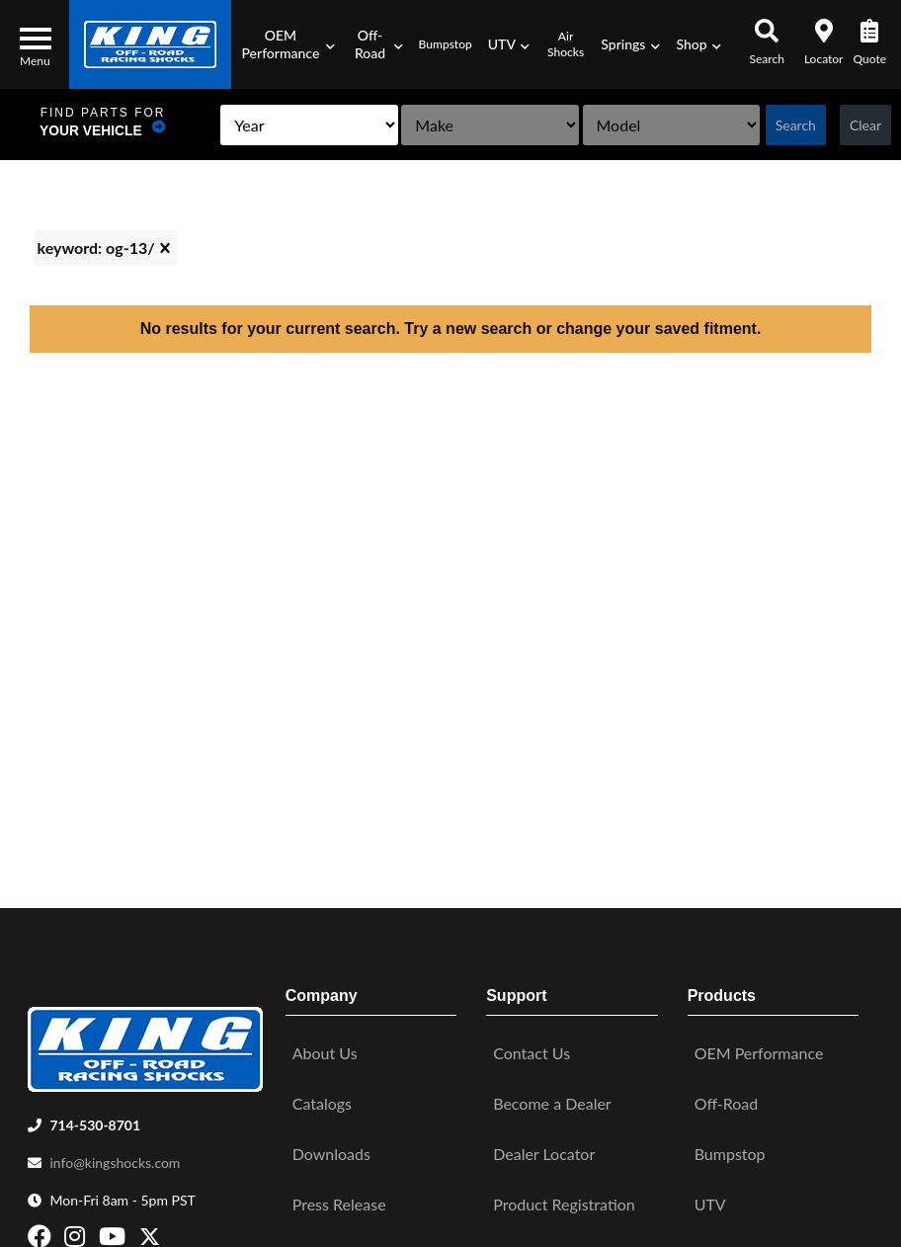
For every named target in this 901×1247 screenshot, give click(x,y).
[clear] (165, 248)
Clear (863, 125)
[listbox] (284, 125)
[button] (287, 44)
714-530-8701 (94, 1120)
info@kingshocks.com (114, 1157)
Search (793, 125)
